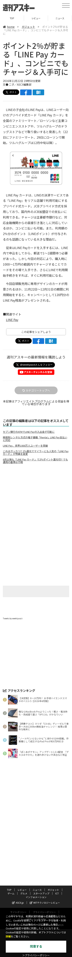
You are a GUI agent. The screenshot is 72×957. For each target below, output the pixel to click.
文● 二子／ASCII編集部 (17, 84)
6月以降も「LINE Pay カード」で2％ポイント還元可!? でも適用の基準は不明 (35, 461)
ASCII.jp (18, 902)
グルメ (23, 893)
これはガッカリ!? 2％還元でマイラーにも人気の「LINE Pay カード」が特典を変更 (36, 452)
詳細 (8, 936)
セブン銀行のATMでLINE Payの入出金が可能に (29, 431)
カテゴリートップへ (36, 390)
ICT (57, 893)
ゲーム (10, 893)
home (9, 27)
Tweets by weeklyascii (12, 618)
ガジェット (28, 27)
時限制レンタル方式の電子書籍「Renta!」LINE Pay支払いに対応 (35, 438)
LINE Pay (12, 319)
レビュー (35, 18)
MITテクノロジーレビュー (45, 902)
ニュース (59, 18)
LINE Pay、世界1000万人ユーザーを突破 (25, 445)
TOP (12, 18)
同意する (36, 946)
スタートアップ (41, 893)
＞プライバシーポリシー (36, 955)
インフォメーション (36, 897)
